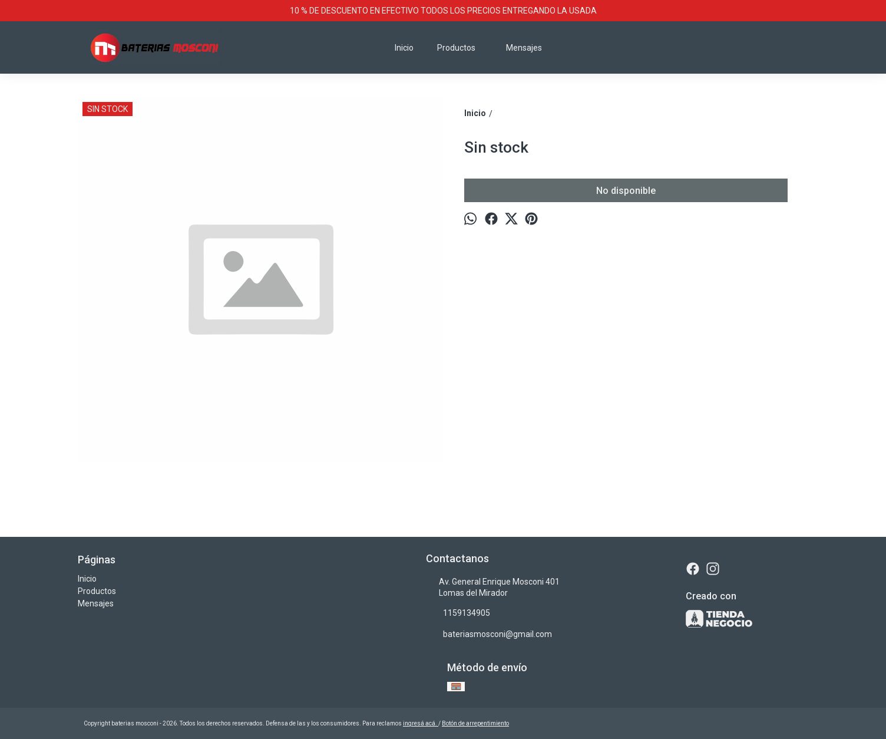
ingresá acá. (420, 723)
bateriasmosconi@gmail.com (489, 634)
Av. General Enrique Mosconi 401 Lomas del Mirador (493, 587)
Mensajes (524, 47)
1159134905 (458, 613)
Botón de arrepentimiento (475, 723)
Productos (462, 47)
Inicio (404, 47)
